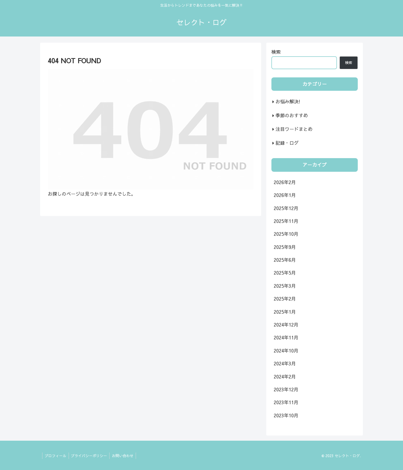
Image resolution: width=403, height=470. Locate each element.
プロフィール (56, 455)
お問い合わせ (124, 455)
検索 (276, 52)
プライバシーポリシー (90, 455)
